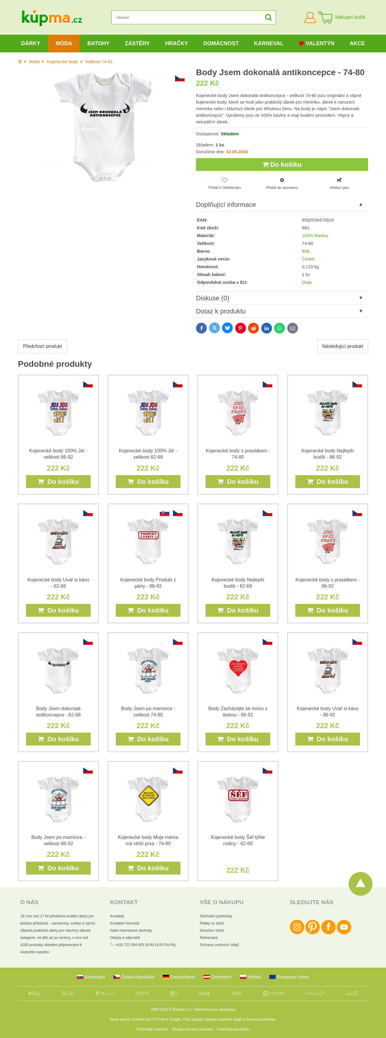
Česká (308, 259)
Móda (64, 43)
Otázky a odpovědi (125, 938)
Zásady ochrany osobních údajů (216, 1019)
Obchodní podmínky (216, 916)
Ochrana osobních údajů (219, 945)
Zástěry (137, 43)
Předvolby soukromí (152, 1029)
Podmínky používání (233, 1029)
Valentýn (317, 43)
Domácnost (221, 43)
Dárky (30, 43)
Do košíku (282, 164)
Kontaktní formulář (124, 923)
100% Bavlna (315, 235)
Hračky (176, 43)
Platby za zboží (212, 923)
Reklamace (209, 938)
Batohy (98, 43)
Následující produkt (342, 346)
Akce (357, 43)
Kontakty (117, 916)
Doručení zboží (212, 930)
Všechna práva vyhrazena (214, 1009)
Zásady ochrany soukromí (192, 1029)
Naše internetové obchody (131, 930)
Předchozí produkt (42, 346)
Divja (307, 282)
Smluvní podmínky (260, 1019)
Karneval (269, 43)
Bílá (305, 251)
